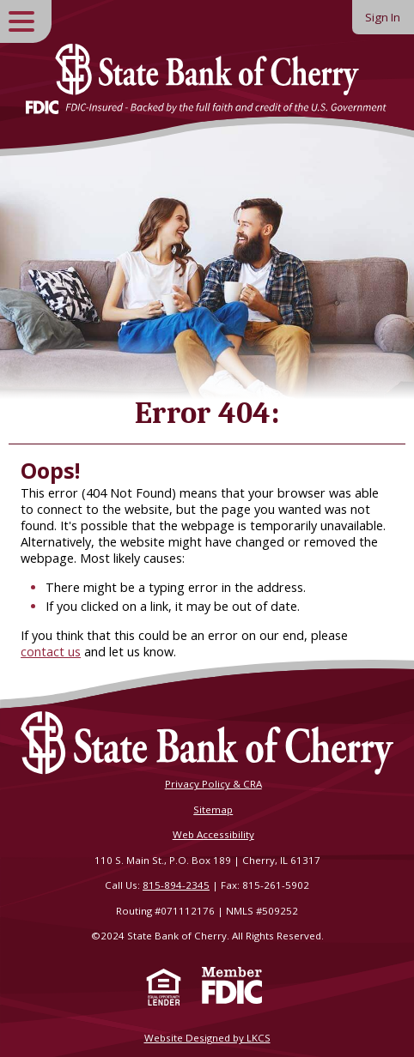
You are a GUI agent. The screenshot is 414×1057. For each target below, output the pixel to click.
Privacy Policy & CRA (213, 783)
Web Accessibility (213, 834)
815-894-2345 (176, 885)
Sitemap (213, 809)
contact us (51, 651)
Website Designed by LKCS (207, 1037)
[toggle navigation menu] (26, 21)
